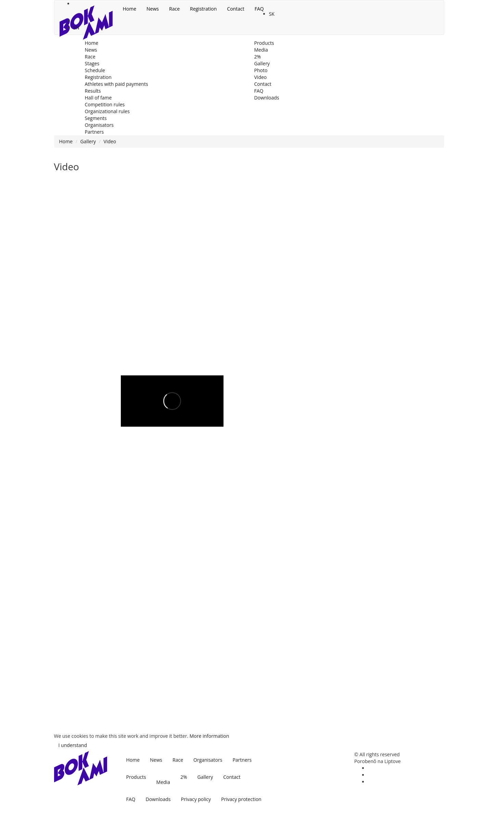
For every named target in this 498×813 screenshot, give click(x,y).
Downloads (157, 799)
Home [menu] (130, 8)
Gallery (88, 141)
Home (66, 141)
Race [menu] (174, 8)
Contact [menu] (235, 8)
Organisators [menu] (99, 125)
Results (93, 91)
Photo (261, 70)
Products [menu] (264, 43)
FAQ (131, 799)
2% (183, 777)
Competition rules (105, 104)
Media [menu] (261, 49)
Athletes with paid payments (116, 84)
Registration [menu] (203, 8)
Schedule (95, 70)
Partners (242, 760)
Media (163, 782)
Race (178, 760)
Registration (98, 77)
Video (260, 77)
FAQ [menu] (259, 8)
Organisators (207, 760)
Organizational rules (107, 111)
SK (271, 14)
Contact (231, 777)
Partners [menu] (94, 132)
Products (136, 777)
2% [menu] (257, 56)
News (156, 760)
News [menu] (152, 8)
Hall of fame (98, 97)
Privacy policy (196, 799)
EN (76, 27)
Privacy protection (241, 799)
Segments (96, 118)
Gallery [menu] (262, 63)
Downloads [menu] (266, 97)
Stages (92, 63)
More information (209, 736)
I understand (73, 745)
